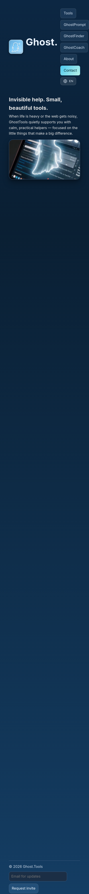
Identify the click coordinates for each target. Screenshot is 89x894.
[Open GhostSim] (44, 369)
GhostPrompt (18, 855)
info (72, 309)
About (69, 59)
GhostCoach (74, 47)
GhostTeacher (22, 863)
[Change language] (68, 81)
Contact (70, 70)
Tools (68, 13)
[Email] (38, 830)
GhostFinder (74, 36)
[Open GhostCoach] (44, 160)
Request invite (24, 841)
